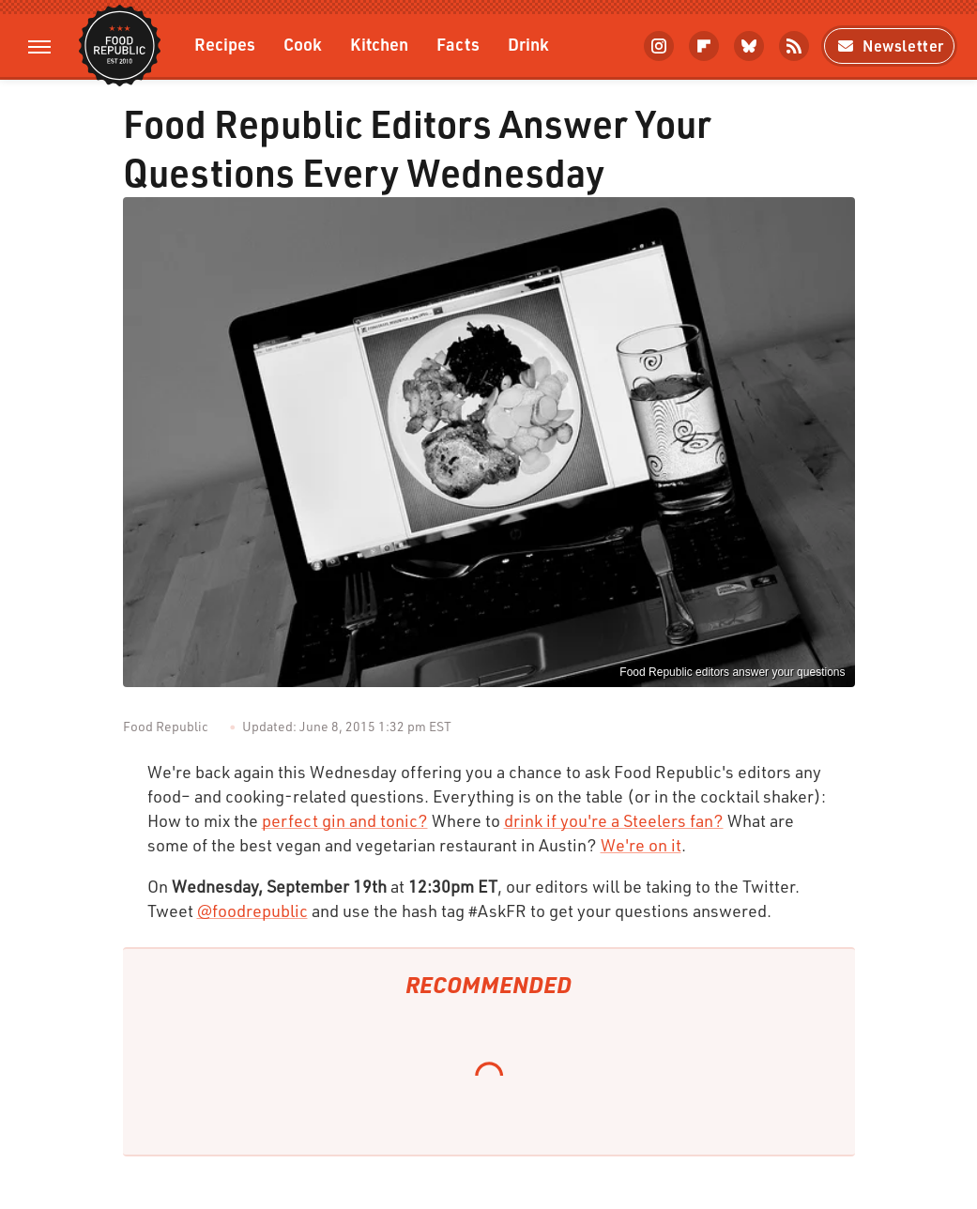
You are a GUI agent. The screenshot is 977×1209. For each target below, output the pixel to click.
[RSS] (794, 46)
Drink (528, 43)
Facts (458, 43)
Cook (302, 43)
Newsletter (889, 45)
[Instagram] (659, 46)
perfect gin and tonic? (345, 820)
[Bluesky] (749, 46)
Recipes (224, 43)
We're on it (641, 844)
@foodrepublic (252, 910)
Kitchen (379, 43)
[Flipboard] (704, 46)
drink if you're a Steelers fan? (614, 820)
